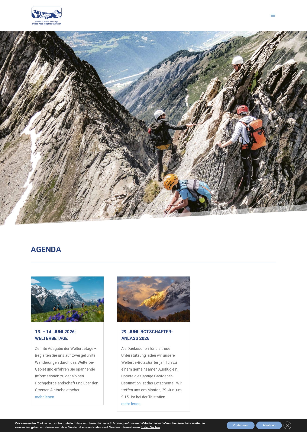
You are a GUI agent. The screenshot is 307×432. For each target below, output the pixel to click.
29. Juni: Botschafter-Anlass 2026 (147, 335)
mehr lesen (44, 397)
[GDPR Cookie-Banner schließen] (287, 425)
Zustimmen (240, 425)
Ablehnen (269, 425)
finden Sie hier (150, 427)
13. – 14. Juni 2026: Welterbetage (55, 335)
